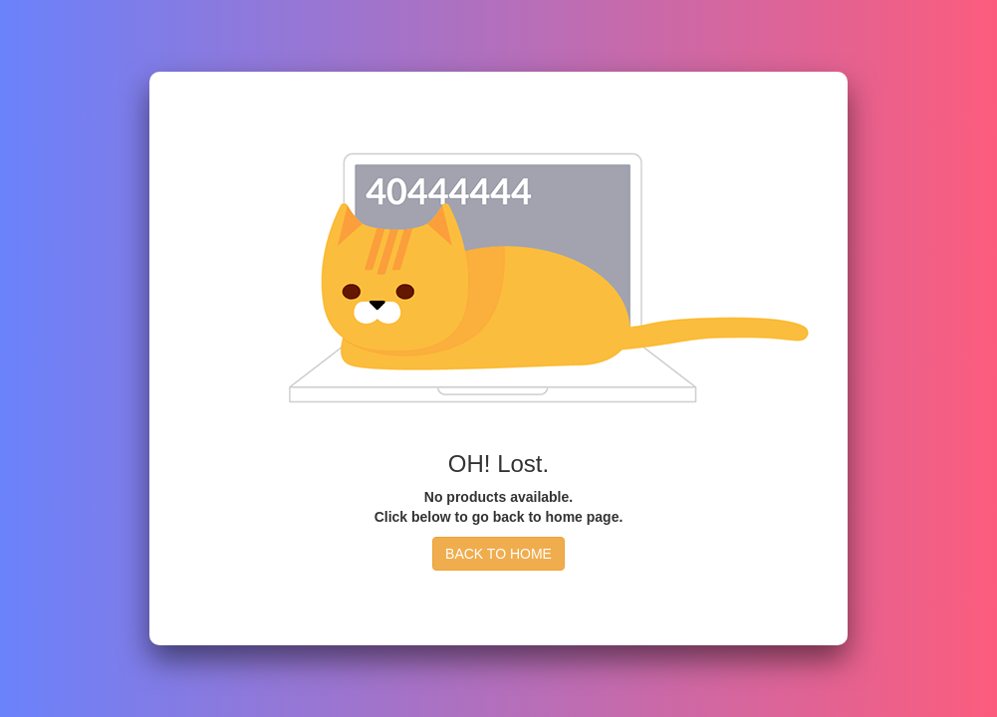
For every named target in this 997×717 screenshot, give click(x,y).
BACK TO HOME (498, 554)
